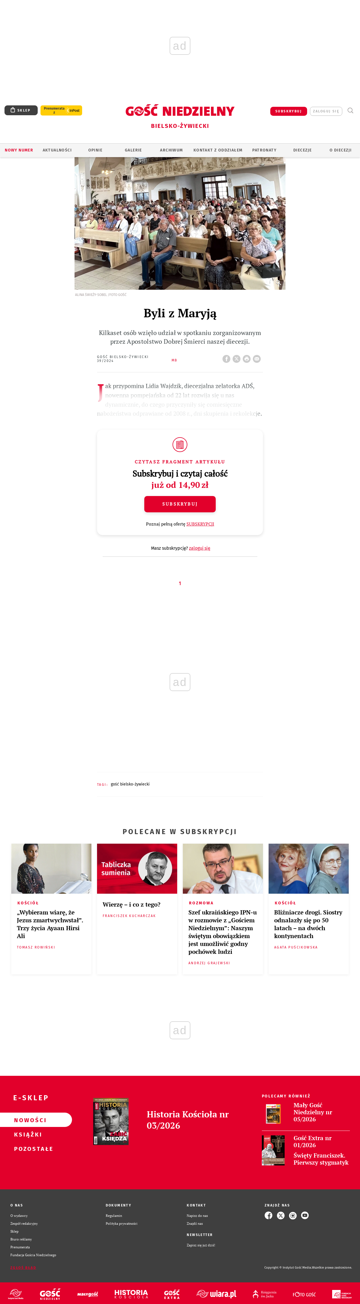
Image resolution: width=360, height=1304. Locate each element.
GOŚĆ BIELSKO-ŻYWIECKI (130, 784)
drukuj (248, 357)
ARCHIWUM (171, 150)
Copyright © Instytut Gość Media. (288, 1267)
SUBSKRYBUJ (288, 111)
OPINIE (95, 150)
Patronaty (264, 150)
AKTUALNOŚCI (57, 150)
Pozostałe (27, 1148)
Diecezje (302, 150)
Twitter (238, 357)
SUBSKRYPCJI (200, 524)
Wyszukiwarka (350, 110)
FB (227, 357)
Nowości (27, 1120)
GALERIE (133, 150)
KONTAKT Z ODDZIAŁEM (218, 150)
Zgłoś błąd (23, 1268)
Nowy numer (19, 150)
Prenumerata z (54, 110)
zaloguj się (326, 111)
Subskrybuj (180, 504)
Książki (27, 1134)
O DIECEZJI (341, 150)
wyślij (258, 357)
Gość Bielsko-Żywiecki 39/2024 (123, 359)
